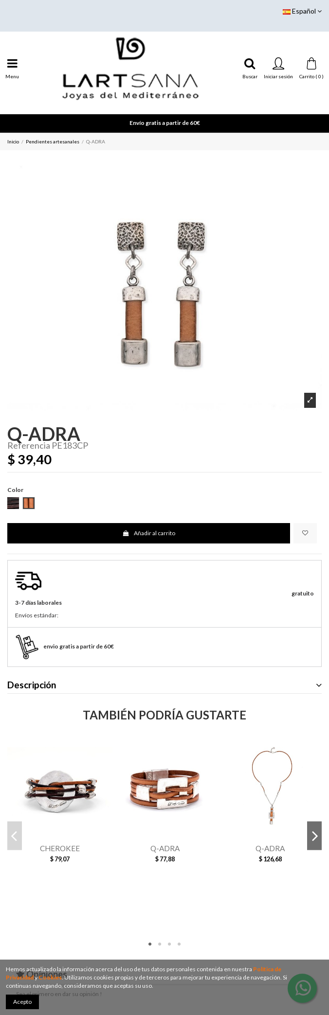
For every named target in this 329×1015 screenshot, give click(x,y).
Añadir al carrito (148, 533)
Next (314, 836)
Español (302, 11)
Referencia (28, 445)
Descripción (164, 685)
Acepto (22, 1001)
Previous (14, 836)
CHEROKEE (60, 848)
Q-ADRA (165, 848)
